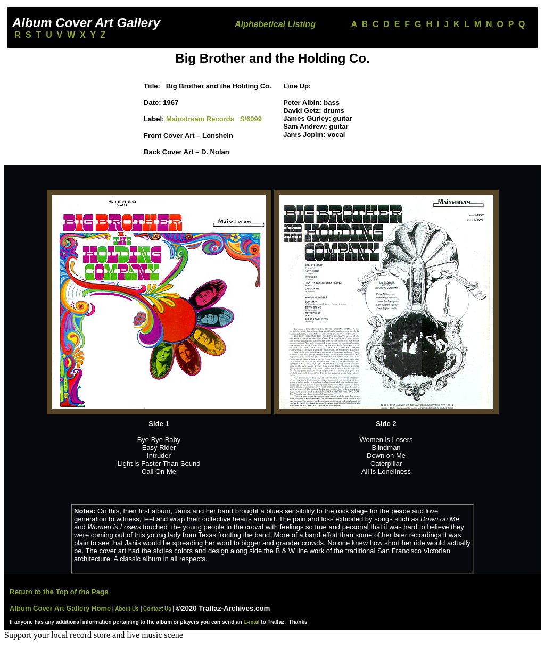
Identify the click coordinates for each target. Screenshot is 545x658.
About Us (126, 609)
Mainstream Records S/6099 (214, 119)
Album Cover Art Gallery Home (60, 608)
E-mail (252, 622)
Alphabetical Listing (275, 24)
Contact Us (157, 609)
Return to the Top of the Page (59, 592)
